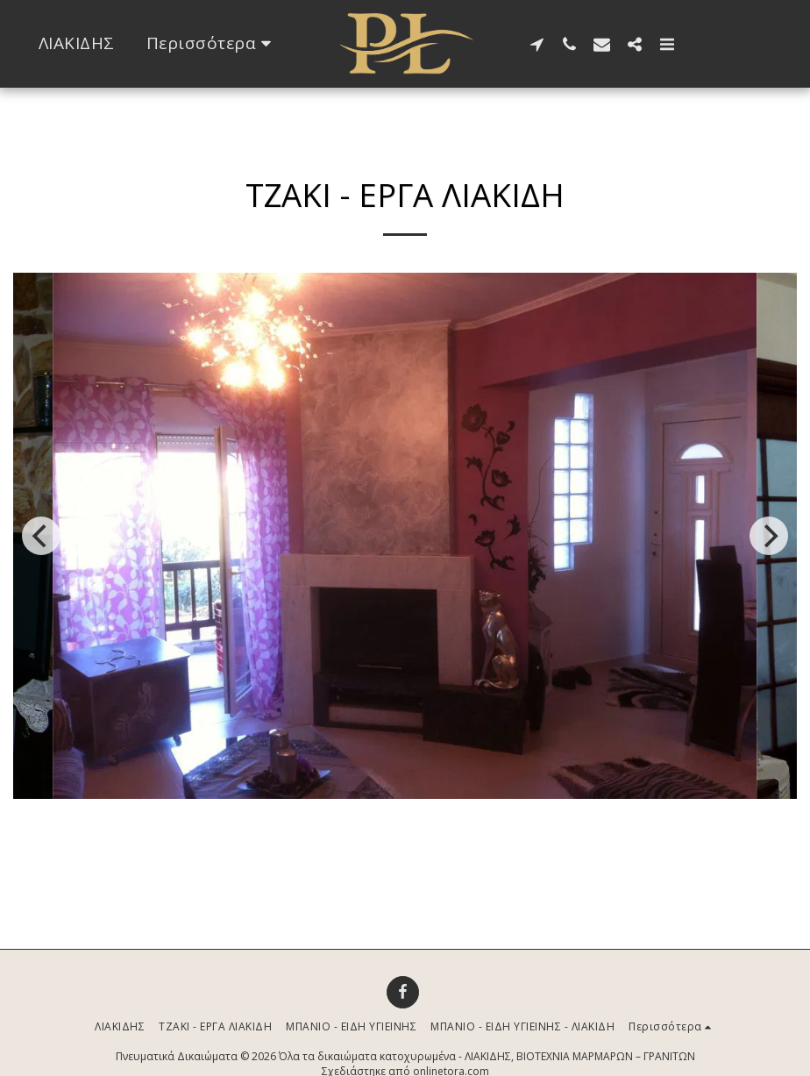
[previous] (41, 536)
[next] (769, 536)
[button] (537, 44)
